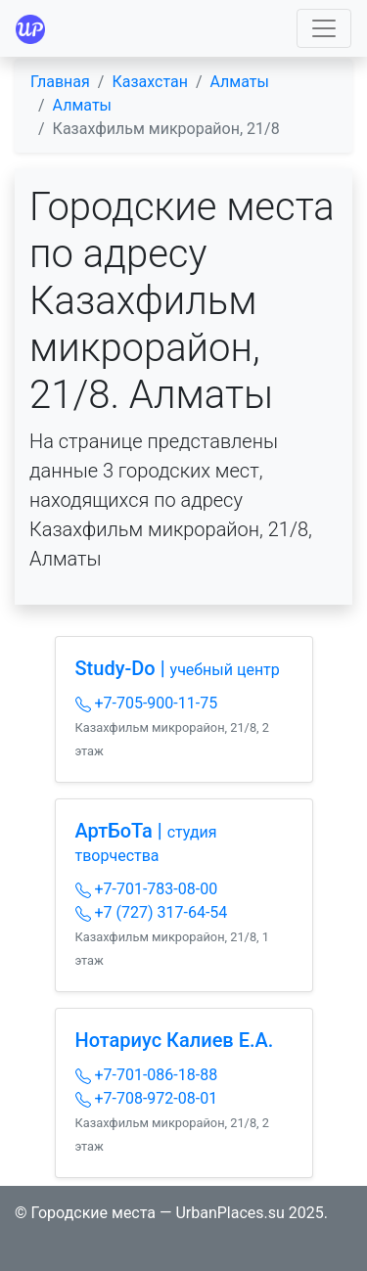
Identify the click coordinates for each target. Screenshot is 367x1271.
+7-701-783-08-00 (146, 889)
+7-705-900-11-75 (146, 703)
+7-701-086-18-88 (146, 1075)
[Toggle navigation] (324, 28)
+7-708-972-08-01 (146, 1098)
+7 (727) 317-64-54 (151, 912)
